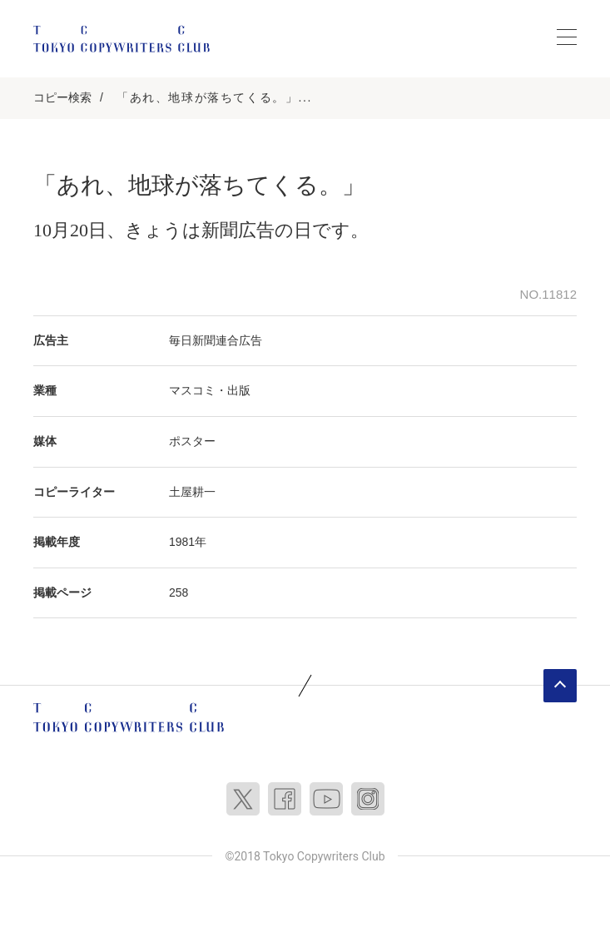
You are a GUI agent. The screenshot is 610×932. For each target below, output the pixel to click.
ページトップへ (560, 685)
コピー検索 (62, 97)
